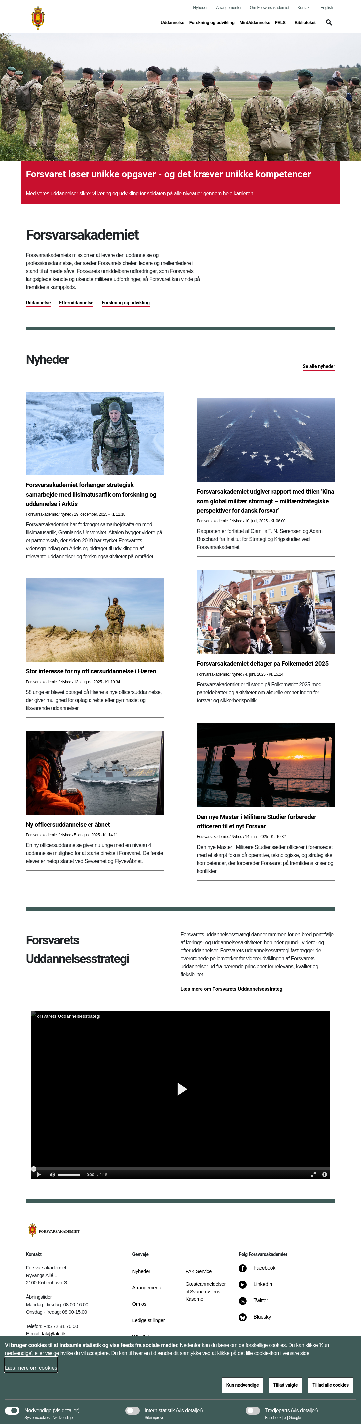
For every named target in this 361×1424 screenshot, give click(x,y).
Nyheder (200, 7)
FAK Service (198, 1271)
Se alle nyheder (319, 366)
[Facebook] (261, 1271)
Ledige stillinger (148, 1320)
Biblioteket (305, 22)
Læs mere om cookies (31, 1368)
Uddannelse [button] (172, 22)
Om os (139, 1304)
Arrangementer (228, 7)
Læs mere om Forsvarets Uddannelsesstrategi (232, 989)
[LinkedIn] (260, 1287)
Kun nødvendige (242, 1385)
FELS (280, 22)
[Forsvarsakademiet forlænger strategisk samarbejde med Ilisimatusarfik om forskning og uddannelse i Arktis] (95, 494)
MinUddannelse (255, 22)
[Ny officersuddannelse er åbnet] (95, 824)
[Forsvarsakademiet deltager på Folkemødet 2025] (266, 663)
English (327, 7)
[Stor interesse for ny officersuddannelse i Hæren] (95, 671)
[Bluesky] (259, 1320)
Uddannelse (38, 302)
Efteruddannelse (76, 302)
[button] (328, 25)
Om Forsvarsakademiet (269, 7)
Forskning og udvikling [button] (212, 22)
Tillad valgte (285, 1385)
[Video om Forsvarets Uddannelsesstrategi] (180, 1095)
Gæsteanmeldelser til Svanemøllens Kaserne (205, 1291)
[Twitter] (258, 1304)
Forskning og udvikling (126, 302)
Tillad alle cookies (330, 1385)
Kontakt (304, 7)
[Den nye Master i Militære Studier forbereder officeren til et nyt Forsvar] (266, 821)
